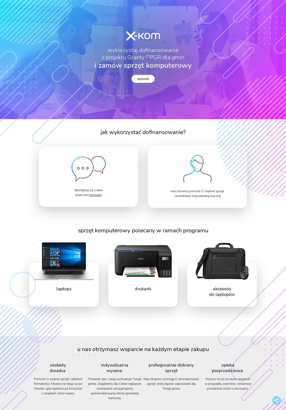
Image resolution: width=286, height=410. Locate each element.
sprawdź (143, 79)
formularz (95, 195)
